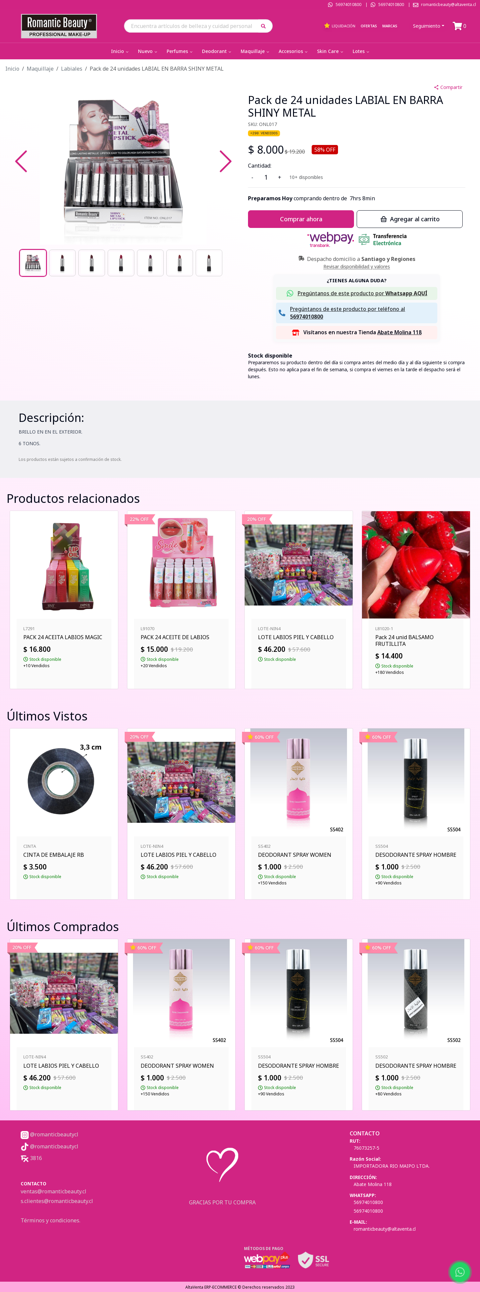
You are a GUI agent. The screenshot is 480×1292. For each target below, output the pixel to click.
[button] (265, 26)
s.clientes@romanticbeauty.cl (57, 1201)
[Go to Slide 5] (150, 263)
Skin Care (330, 51)
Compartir (448, 87)
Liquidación (339, 25)
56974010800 (348, 4)
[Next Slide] (225, 161)
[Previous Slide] (21, 161)
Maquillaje (255, 51)
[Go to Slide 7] (209, 263)
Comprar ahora (301, 219)
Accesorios (294, 51)
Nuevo (148, 51)
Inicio (120, 51)
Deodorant (217, 51)
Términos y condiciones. (50, 1220)
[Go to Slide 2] (62, 263)
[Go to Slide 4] (121, 263)
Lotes (361, 51)
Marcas (389, 25)
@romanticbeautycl (49, 1134)
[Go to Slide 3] (91, 263)
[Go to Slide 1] (33, 263)
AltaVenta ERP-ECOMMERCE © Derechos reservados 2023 (240, 1287)
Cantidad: (259, 165)
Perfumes (180, 51)
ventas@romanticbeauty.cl (53, 1191)
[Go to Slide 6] (179, 263)
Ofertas (369, 25)
